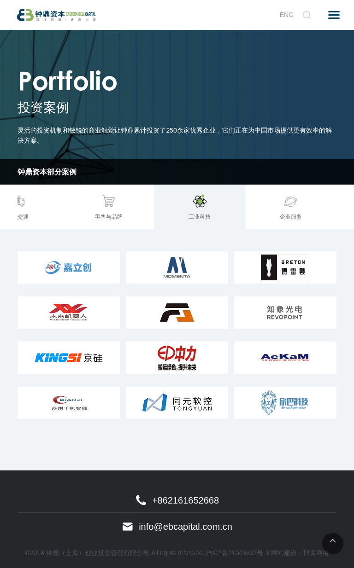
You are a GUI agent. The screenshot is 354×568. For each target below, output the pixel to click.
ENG (287, 14)
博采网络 (316, 552)
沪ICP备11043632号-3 (237, 552)
